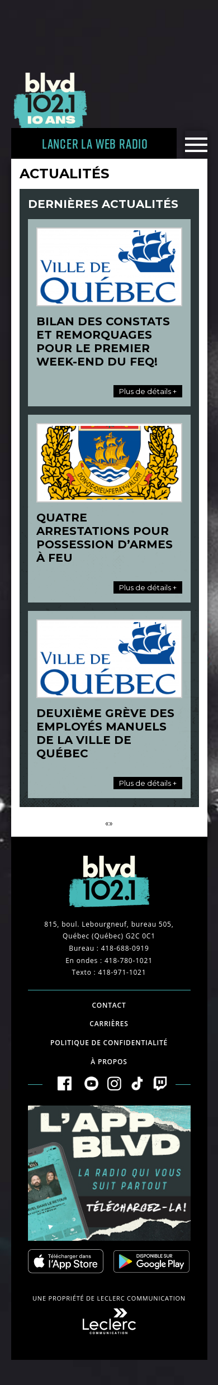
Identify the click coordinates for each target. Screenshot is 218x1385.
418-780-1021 (129, 960)
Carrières (108, 1023)
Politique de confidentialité (109, 1042)
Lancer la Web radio (95, 143)
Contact (109, 1005)
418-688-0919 (125, 948)
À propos (109, 1061)
